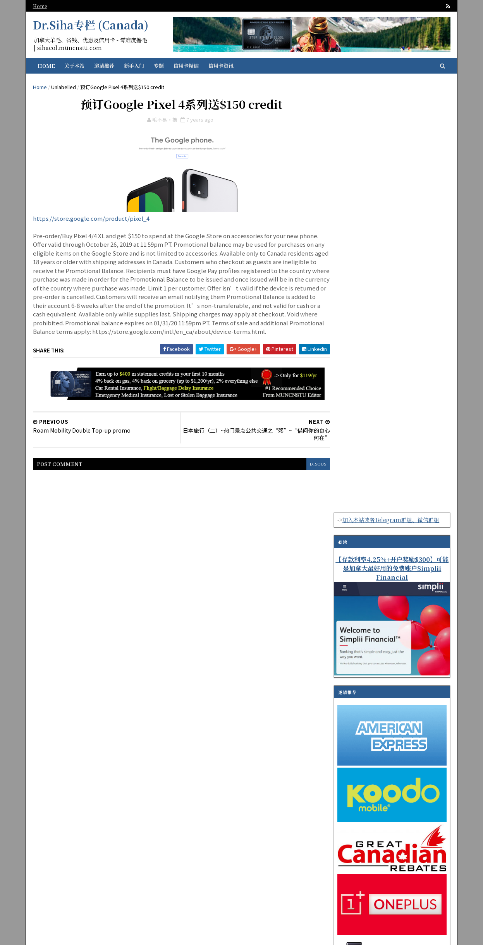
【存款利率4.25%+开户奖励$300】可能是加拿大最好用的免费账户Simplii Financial (391, 138)
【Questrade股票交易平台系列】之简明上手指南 (407, 691)
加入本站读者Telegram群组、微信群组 (390, 90)
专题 (160, 65)
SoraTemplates (271, 934)
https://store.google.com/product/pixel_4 (92, 220)
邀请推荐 (105, 65)
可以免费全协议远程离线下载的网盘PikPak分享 (406, 660)
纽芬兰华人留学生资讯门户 (179, 934)
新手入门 (135, 65)
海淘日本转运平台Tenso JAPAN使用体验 (401, 723)
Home (41, 6)
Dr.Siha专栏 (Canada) (91, 25)
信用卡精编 (186, 65)
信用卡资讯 (221, 65)
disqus (303, 474)
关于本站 (75, 65)
